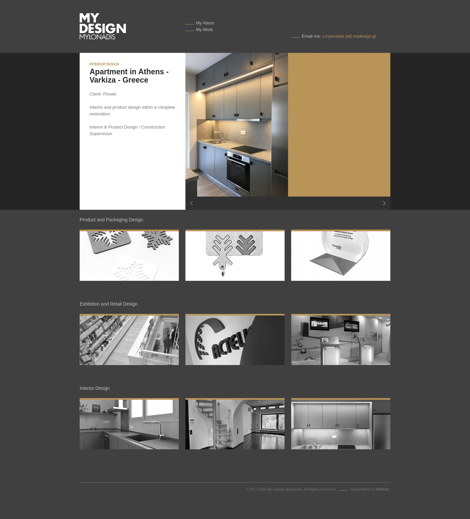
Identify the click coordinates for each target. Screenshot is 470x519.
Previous (236, 203)
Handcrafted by (369, 489)
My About (205, 22)
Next (339, 203)
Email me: (339, 36)
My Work (204, 29)
